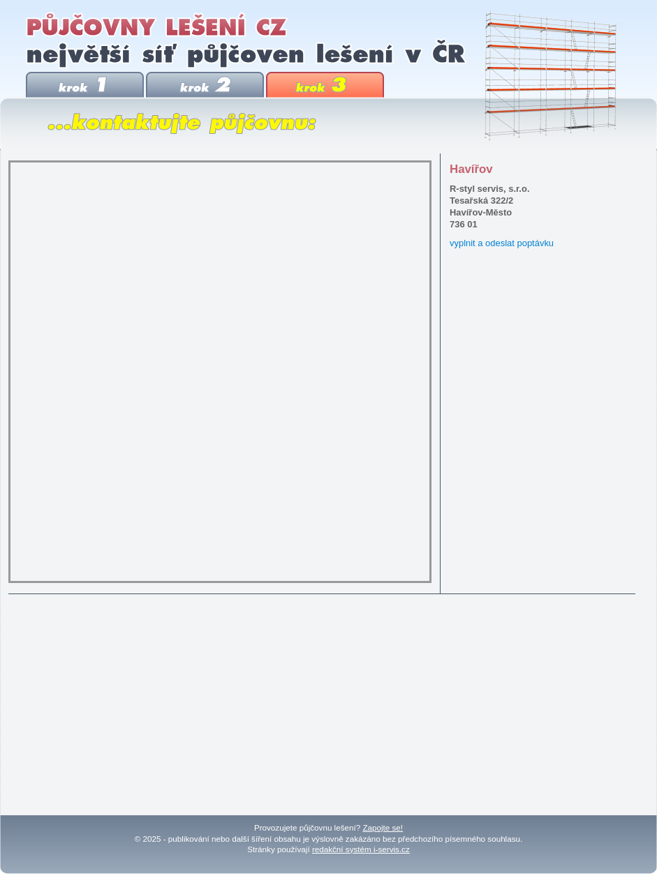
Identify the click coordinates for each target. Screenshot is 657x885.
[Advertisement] (324, 700)
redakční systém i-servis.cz (361, 849)
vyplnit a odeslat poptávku (502, 243)
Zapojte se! (382, 827)
